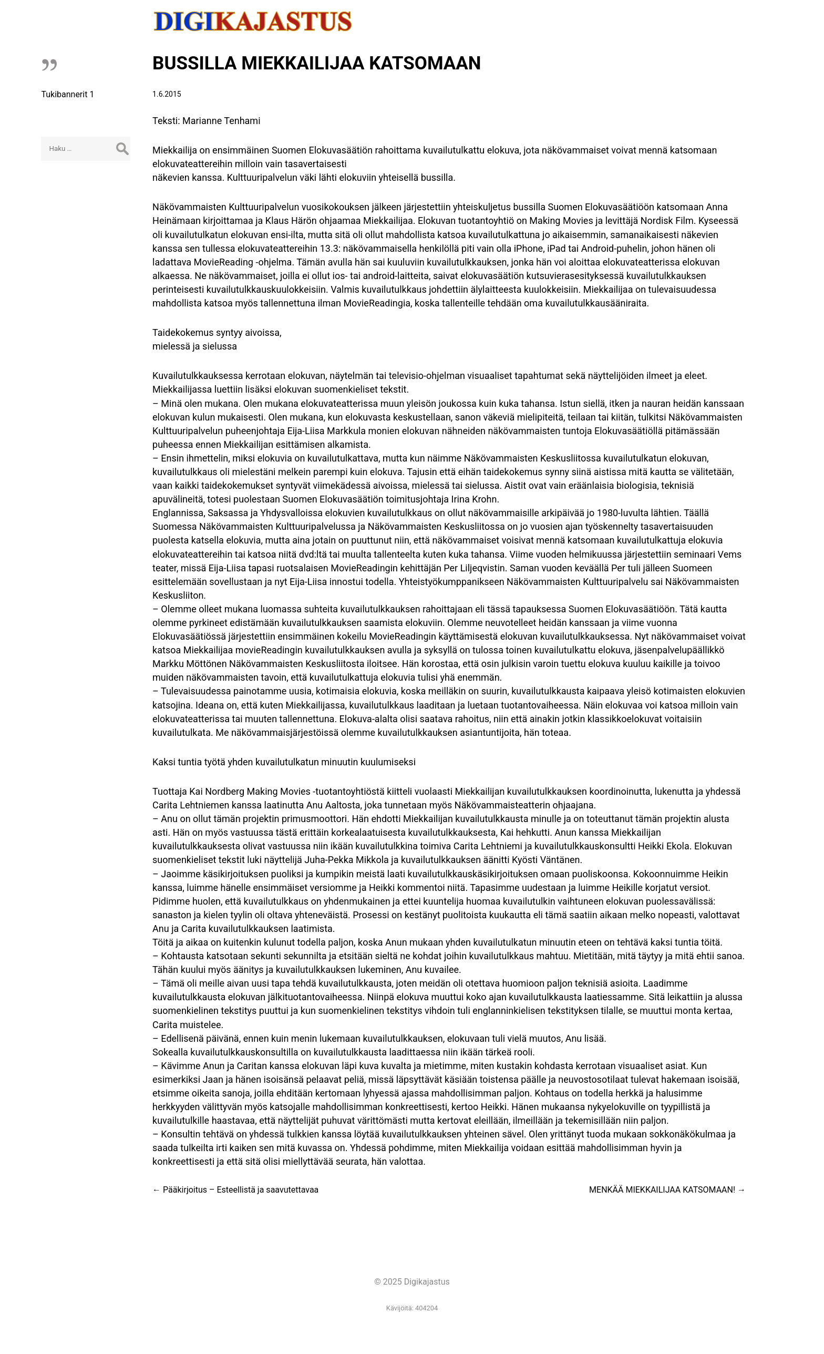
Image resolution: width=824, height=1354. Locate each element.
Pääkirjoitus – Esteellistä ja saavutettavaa (235, 1190)
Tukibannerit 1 (67, 94)
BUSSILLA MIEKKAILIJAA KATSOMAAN (316, 63)
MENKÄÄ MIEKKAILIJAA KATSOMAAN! (667, 1190)
